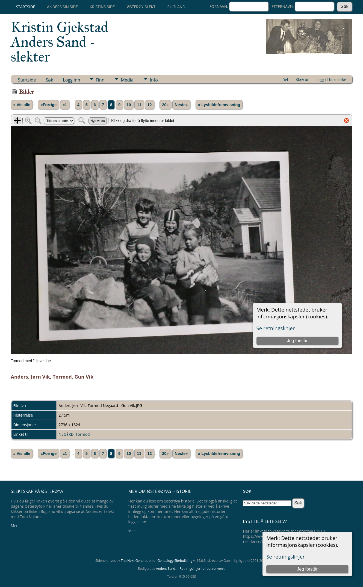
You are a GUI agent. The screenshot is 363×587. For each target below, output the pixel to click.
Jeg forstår (307, 569)
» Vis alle (21, 105)
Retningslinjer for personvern (202, 568)
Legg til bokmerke (331, 79)
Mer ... (16, 525)
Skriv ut (302, 79)
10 (128, 105)
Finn (100, 80)
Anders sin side (62, 6)
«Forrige (48, 105)
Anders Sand (165, 568)
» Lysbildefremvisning (219, 105)
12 (149, 105)
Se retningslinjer (285, 556)
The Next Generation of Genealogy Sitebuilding (156, 560)
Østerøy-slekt (141, 6)
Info (154, 80)
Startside (25, 6)
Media (127, 80)
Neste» (181, 105)
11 (139, 105)
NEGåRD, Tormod (74, 434)
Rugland (176, 6)
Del (285, 79)
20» (165, 105)
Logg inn (71, 80)
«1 (65, 105)
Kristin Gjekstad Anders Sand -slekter (59, 42)
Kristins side (102, 6)
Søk (49, 80)
